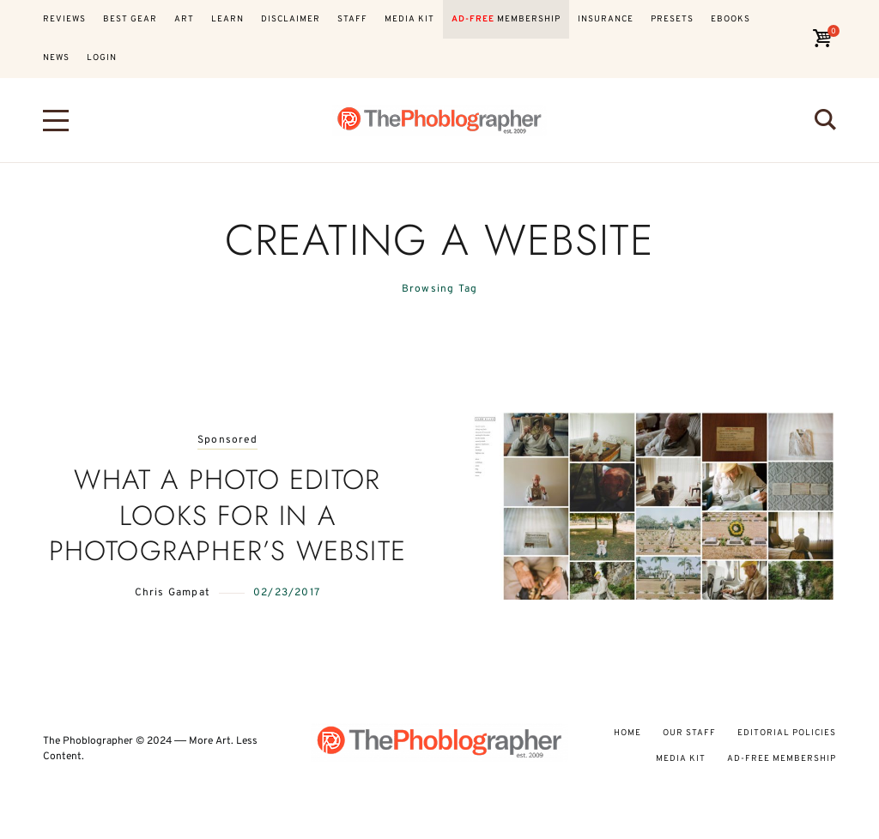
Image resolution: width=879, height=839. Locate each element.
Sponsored (227, 440)
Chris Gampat (172, 593)
